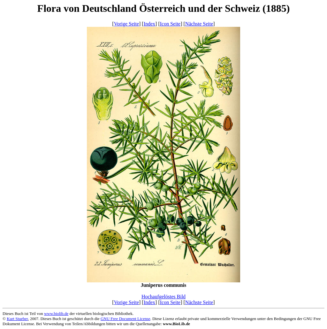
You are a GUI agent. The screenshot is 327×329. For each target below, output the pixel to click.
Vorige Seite (126, 24)
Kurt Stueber (17, 318)
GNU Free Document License (125, 318)
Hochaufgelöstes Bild (163, 296)
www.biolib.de (56, 313)
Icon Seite (170, 24)
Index (149, 24)
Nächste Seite (199, 24)
